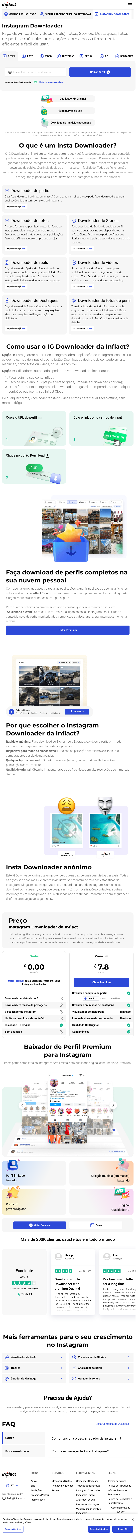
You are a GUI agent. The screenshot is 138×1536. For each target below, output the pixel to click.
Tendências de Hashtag (88, 1485)
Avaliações (36, 1490)
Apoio (34, 1481)
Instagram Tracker (85, 1495)
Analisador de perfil (86, 1499)
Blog (33, 1485)
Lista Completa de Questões (115, 1424)
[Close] (132, 1519)
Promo (55, 1490)
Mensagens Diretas (62, 1481)
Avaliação (69, 1258)
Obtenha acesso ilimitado (51, 82)
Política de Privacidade (119, 1485)
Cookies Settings (13, 1529)
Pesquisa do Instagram (88, 1504)
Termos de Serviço (117, 1481)
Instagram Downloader (88, 1490)
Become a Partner (40, 1495)
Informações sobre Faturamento (117, 1492)
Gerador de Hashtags (87, 1481)
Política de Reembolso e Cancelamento (120, 1501)
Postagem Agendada (63, 1485)
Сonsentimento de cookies (120, 1509)
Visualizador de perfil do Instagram (88, 1511)
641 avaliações (31, 1288)
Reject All (122, 1529)
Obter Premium (16, 981)
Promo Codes (38, 1499)
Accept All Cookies (99, 1529)
